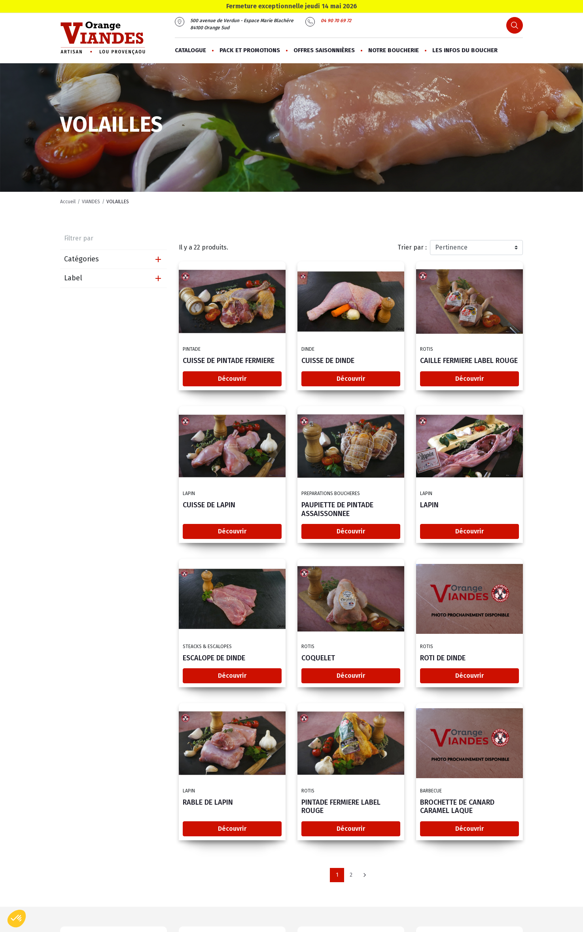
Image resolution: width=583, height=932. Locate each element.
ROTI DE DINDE (443, 658)
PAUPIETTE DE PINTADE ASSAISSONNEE (337, 509)
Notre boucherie (393, 50)
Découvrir (232, 378)
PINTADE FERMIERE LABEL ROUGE (340, 807)
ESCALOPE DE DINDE (214, 658)
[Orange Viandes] (102, 38)
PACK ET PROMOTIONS (250, 50)
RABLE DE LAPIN (208, 802)
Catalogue (190, 50)
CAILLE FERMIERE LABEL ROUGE (469, 361)
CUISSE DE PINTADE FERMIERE (228, 361)
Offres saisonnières (324, 50)
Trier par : (412, 247)
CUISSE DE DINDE (327, 361)
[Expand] (158, 259)
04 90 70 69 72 (336, 20)
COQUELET (318, 658)
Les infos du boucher (465, 50)
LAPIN (429, 505)
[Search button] (514, 25)
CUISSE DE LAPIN (209, 505)
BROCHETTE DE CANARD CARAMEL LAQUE (457, 807)
